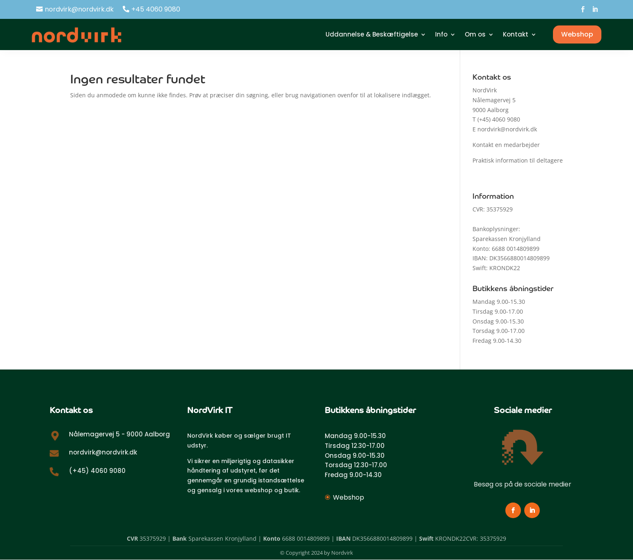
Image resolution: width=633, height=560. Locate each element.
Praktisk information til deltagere (517, 160)
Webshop (577, 34)
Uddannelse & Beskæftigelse (372, 34)
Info (441, 34)
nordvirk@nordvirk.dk (79, 9)
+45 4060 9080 (155, 9)
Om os (475, 34)
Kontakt (515, 34)
